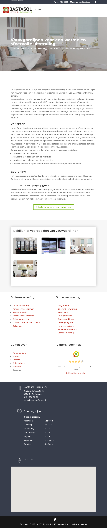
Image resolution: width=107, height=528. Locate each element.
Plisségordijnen (65, 322)
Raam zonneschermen (23, 316)
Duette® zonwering (67, 309)
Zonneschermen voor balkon (26, 322)
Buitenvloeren (19, 363)
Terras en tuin (19, 353)
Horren (15, 356)
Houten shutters (66, 326)
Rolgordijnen (64, 305)
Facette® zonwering (67, 329)
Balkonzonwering (20, 319)
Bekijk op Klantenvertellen (76, 373)
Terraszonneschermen (23, 309)
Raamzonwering (20, 312)
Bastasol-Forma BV (35, 387)
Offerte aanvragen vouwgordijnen (54, 207)
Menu (38, 10)
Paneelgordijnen (66, 319)
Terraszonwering (20, 305)
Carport (16, 360)
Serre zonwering (66, 333)
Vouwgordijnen (65, 316)
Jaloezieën (63, 312)
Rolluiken (17, 326)
